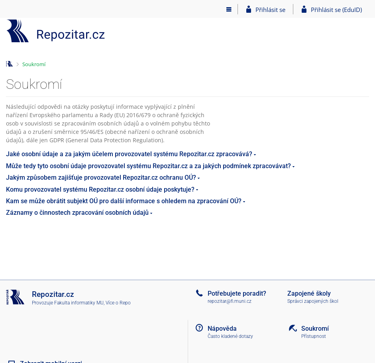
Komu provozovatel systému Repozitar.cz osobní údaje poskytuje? (100, 189)
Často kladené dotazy (230, 336)
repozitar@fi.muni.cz (229, 301)
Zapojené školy (309, 293)
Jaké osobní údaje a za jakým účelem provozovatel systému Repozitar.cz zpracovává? (129, 154)
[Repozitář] (56, 31)
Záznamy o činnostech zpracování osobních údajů (77, 212)
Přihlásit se (270, 10)
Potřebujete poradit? (237, 293)
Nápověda (222, 328)
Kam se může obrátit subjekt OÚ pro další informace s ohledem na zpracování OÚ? (123, 201)
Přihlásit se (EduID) (336, 10)
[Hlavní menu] (229, 9)
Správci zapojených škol (312, 301)
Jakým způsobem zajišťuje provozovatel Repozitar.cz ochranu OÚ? (101, 177)
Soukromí (33, 64)
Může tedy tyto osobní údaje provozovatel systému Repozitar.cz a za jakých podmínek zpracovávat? (148, 166)
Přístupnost (313, 336)
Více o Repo (118, 303)
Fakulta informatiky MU (79, 303)
